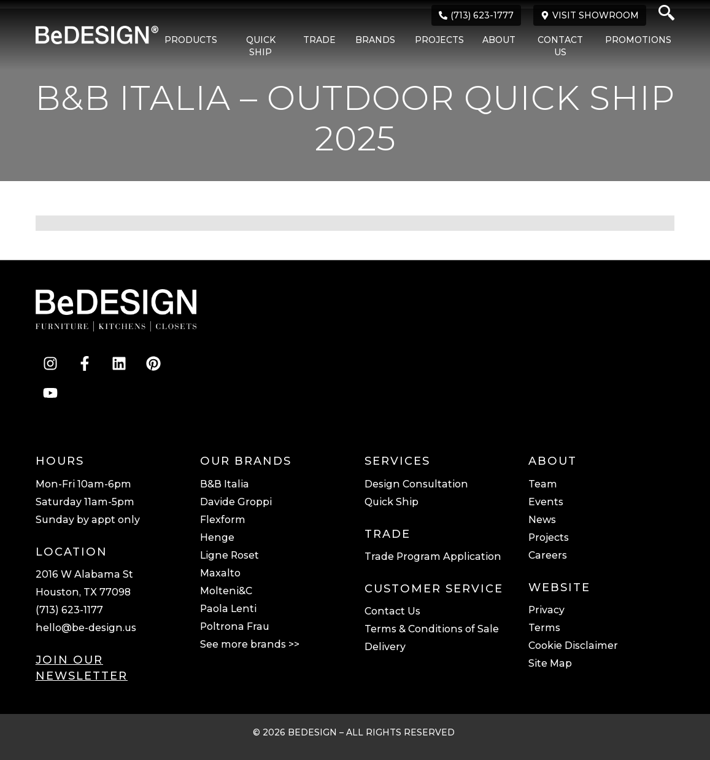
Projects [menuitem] (439, 39)
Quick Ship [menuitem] (261, 46)
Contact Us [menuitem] (560, 46)
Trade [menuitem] (319, 39)
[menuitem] (185, 46)
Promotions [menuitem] (638, 39)
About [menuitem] (498, 39)
